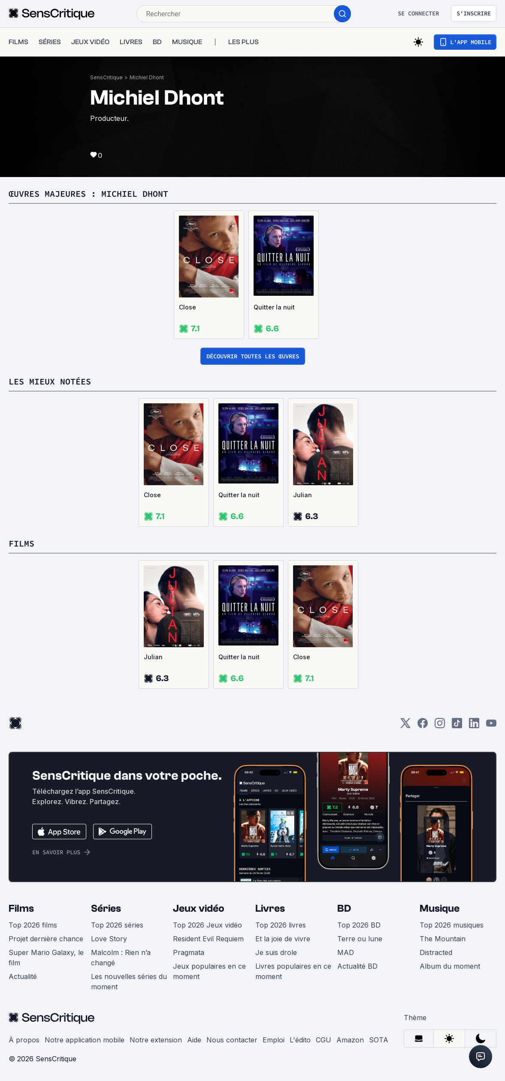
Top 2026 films (33, 925)
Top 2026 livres (280, 925)
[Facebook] (422, 726)
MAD (345, 952)
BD (344, 908)
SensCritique (106, 77)
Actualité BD (357, 966)
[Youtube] (491, 726)
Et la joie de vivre (282, 938)
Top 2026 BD (359, 925)
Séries (106, 908)
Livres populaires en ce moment (293, 971)
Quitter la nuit (274, 307)
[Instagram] (440, 726)
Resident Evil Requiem (208, 938)
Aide (194, 1040)
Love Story (109, 938)
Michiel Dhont (147, 77)
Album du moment (450, 966)
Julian (302, 494)
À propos (24, 1040)
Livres (270, 908)
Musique (440, 908)
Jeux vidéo (198, 908)
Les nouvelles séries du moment (129, 981)
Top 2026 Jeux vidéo (207, 925)
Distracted (436, 952)
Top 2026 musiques (452, 925)
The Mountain (443, 938)
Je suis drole (276, 952)
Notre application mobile (84, 1040)
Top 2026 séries (117, 925)
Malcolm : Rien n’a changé (121, 957)
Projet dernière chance (46, 938)
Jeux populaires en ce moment (209, 971)
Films (21, 908)
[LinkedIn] (474, 726)
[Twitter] (405, 726)
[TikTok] (457, 726)
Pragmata (188, 952)
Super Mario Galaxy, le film (46, 957)
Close (187, 307)
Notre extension (156, 1040)
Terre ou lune (359, 938)
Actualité (23, 976)
